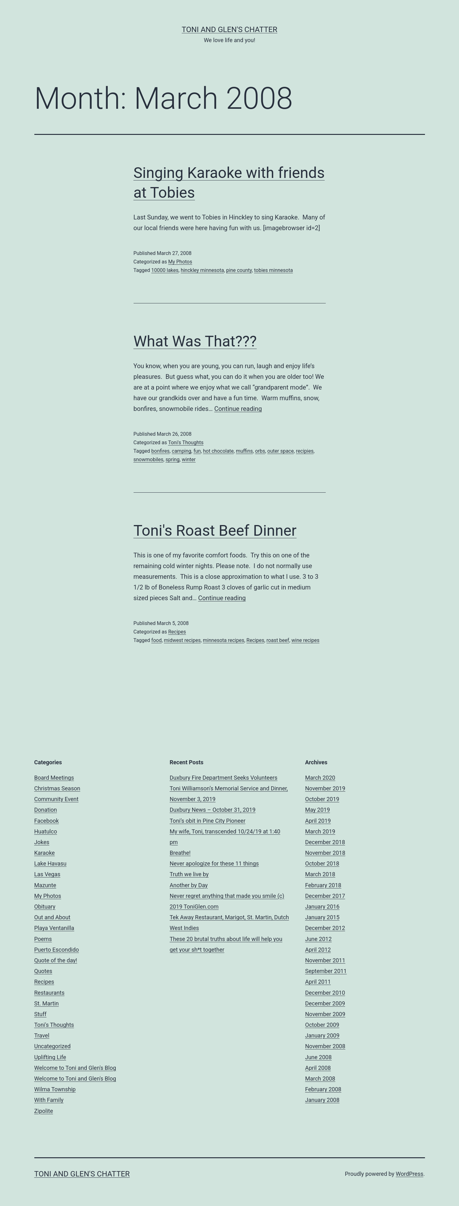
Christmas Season (57, 788)
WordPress (409, 1173)
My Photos (180, 262)
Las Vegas (47, 874)
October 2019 (322, 799)
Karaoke (44, 852)
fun (197, 451)
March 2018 (320, 874)
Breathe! (180, 852)
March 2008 (320, 1078)
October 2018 (322, 863)
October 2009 (322, 1024)
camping (181, 451)
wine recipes (305, 640)
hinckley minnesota (202, 270)
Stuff (40, 1014)
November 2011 (325, 960)
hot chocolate (218, 451)
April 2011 (318, 981)
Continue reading (238, 408)
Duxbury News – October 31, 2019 (213, 809)
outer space (280, 451)
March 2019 (320, 831)
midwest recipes (182, 640)
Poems (43, 939)
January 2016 (322, 906)
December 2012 (325, 928)
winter (189, 459)
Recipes (177, 632)
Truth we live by (189, 874)
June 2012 (318, 939)
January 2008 (322, 1100)
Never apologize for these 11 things (214, 863)
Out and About (52, 917)
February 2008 (323, 1089)
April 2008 (318, 1068)
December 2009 (325, 1003)
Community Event (56, 799)
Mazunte (45, 885)
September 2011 (326, 971)
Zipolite (43, 1111)
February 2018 (323, 885)
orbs (260, 451)
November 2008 (325, 1046)
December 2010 (325, 992)
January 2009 (322, 1035)
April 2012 (318, 949)
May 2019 (317, 809)
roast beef (278, 640)
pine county (239, 270)
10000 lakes (164, 270)
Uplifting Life (50, 1057)
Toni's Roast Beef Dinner (215, 530)
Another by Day (189, 885)
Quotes (43, 971)
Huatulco (45, 831)
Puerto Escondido (56, 949)
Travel (41, 1035)
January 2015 (322, 917)
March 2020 (320, 777)
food (156, 640)
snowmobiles (149, 459)
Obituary (44, 906)
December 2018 (325, 842)
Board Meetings (54, 777)
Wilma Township (55, 1089)
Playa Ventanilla (54, 928)
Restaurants (49, 992)
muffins (244, 451)
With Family (49, 1100)
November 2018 (325, 852)
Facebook (46, 820)
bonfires (160, 451)
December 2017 (325, 896)
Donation (45, 809)
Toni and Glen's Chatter (229, 29)
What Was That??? (195, 341)
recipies (305, 451)
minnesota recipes (223, 640)
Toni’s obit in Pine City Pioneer (208, 820)
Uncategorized (52, 1046)
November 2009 (325, 1014)
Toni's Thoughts (186, 442)
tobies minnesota (273, 270)
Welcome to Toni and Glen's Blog (75, 1068)
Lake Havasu (50, 863)
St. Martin (46, 1003)
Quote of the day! (55, 960)
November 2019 (325, 788)
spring (173, 459)
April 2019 (318, 820)
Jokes (41, 842)
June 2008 (318, 1057)
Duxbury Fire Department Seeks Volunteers (224, 777)
